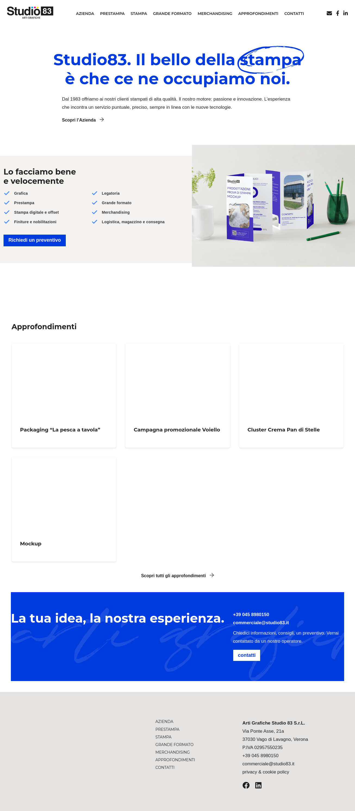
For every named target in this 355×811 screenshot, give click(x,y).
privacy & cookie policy (265, 772)
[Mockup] (64, 509)
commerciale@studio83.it (261, 622)
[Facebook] (246, 785)
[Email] (329, 13)
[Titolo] (337, 13)
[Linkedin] (345, 13)
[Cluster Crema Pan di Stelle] (291, 395)
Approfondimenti (175, 759)
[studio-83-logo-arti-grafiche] (65, 734)
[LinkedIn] (258, 785)
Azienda (164, 721)
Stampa (163, 737)
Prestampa (167, 729)
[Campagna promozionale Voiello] (177, 395)
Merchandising (172, 752)
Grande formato (174, 744)
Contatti (165, 767)
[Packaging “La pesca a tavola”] (64, 395)
